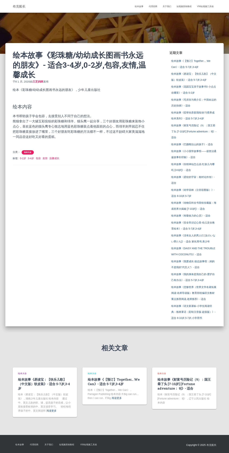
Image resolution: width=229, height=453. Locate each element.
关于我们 (167, 6)
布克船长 (211, 445)
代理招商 (153, 6)
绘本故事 (139, 6)
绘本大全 (27, 152)
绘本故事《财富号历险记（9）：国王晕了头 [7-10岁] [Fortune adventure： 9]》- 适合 (193, 131)
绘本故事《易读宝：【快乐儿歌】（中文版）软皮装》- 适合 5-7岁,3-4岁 (44, 383)
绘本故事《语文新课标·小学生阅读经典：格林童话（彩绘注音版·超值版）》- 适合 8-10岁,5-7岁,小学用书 (193, 312)
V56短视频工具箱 (205, 6)
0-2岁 (23, 158)
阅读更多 (51, 410)
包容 (38, 158)
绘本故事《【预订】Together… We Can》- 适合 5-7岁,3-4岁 (114, 381)
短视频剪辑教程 (184, 6)
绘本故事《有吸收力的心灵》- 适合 (190, 215)
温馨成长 (54, 158)
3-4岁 (31, 158)
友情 (45, 158)
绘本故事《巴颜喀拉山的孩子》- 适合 (192, 144)
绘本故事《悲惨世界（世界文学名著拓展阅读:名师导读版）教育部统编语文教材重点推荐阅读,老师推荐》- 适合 (193, 293)
